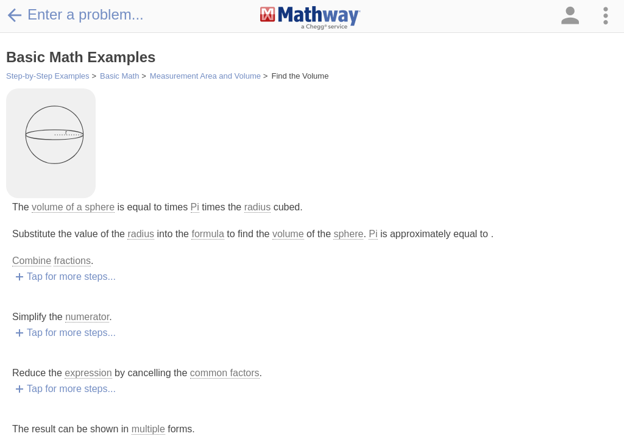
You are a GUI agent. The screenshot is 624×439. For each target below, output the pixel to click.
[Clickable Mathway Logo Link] (310, 18)
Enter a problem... (75, 15)
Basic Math (119, 75)
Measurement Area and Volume (205, 75)
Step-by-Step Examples (48, 75)
